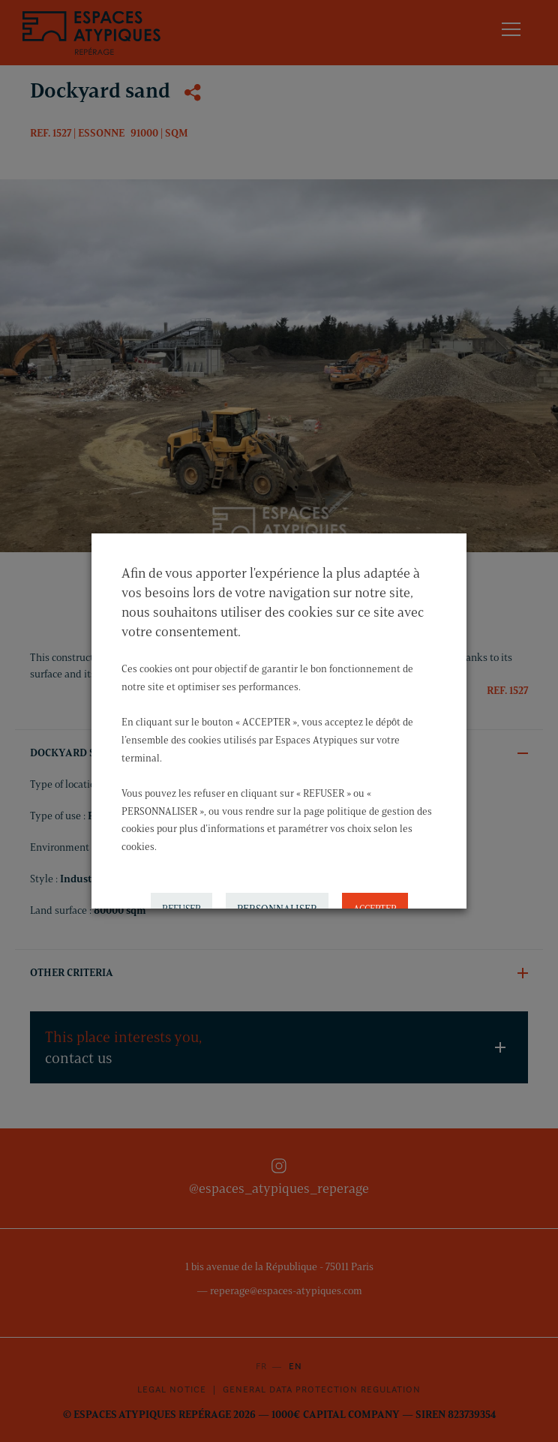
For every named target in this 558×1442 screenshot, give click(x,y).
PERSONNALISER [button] (277, 892)
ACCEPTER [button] (375, 892)
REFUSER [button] (181, 892)
